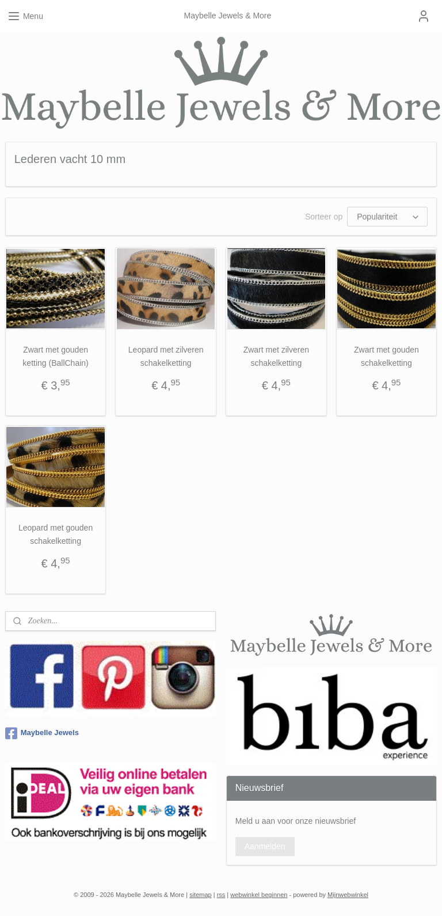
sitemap (200, 894)
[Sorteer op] (387, 216)
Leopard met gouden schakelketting (55, 534)
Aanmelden (265, 846)
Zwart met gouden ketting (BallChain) (55, 356)
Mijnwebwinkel (347, 894)
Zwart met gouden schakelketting (386, 356)
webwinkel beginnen (258, 894)
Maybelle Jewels (42, 733)
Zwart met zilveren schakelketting (276, 356)
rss (221, 894)
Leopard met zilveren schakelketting (166, 356)
